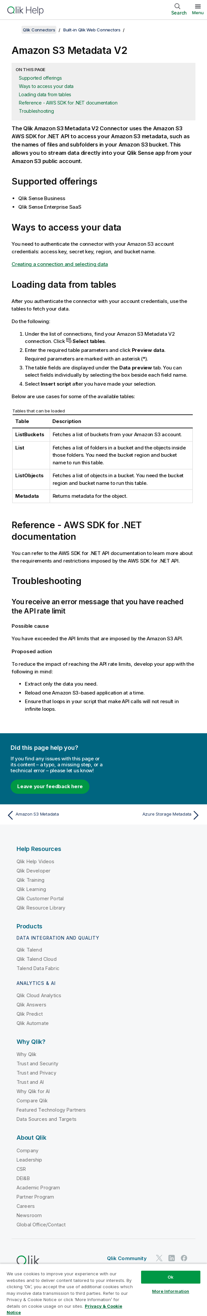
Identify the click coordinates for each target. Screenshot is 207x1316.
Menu (198, 12)
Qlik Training (30, 880)
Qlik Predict (30, 1014)
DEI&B (23, 1178)
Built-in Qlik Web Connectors (92, 29)
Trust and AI (30, 1082)
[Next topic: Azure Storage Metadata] (153, 815)
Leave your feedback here (50, 786)
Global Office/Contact (41, 1224)
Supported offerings (40, 78)
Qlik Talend (29, 950)
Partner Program (35, 1197)
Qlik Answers (31, 1004)
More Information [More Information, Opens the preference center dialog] (170, 1291)
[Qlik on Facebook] (184, 1258)
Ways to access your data (46, 86)
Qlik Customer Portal (40, 898)
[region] (103, 1289)
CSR (21, 1169)
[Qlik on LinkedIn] (172, 1258)
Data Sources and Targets (47, 1119)
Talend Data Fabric (38, 968)
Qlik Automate (33, 1023)
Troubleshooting (36, 111)
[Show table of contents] (13, 29)
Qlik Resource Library (41, 908)
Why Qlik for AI (33, 1091)
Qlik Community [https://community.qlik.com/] (127, 1258)
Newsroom (29, 1215)
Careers (26, 1206)
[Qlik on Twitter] (159, 1258)
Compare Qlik (32, 1100)
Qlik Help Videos (36, 861)
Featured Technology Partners (51, 1110)
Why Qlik (26, 1054)
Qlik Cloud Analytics (39, 995)
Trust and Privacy (36, 1073)
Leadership (29, 1160)
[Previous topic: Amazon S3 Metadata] (53, 815)
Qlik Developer (33, 870)
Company (27, 1150)
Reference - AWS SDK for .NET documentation (68, 103)
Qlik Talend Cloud (37, 959)
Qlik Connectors (39, 29)
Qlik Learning (31, 889)
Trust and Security (37, 1063)
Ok (171, 1277)
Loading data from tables (45, 94)
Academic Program (38, 1187)
